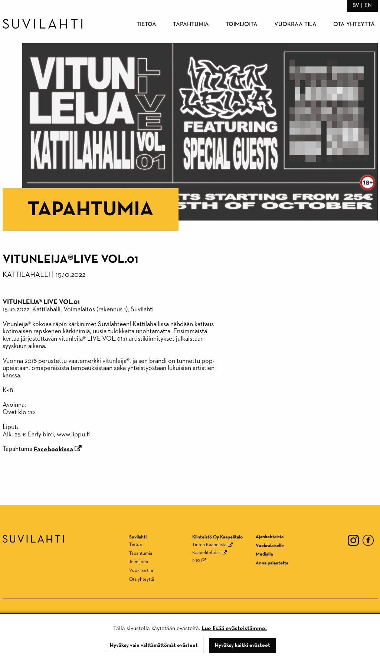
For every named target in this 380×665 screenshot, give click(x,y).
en (368, 5)
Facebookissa (53, 449)
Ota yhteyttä (354, 24)
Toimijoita (242, 24)
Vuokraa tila (295, 24)
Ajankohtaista (270, 536)
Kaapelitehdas (206, 552)
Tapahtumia (191, 24)
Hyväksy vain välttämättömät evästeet (154, 645)
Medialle (264, 554)
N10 (196, 560)
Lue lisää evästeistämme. (234, 629)
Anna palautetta (272, 563)
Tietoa (146, 24)
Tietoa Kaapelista (209, 545)
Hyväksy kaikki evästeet (242, 645)
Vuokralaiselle (270, 545)
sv (356, 5)
